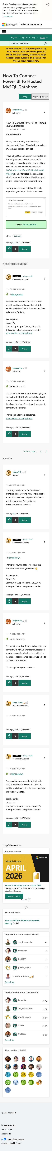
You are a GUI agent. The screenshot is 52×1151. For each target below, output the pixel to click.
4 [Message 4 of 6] (13, 427)
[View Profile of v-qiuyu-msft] (27, 276)
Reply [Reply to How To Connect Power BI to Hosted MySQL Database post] (24, 249)
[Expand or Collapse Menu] (4, 31)
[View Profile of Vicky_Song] (17, 702)
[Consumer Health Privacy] (26, 1143)
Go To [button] (42, 37)
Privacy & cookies (8, 1125)
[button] (25, 96)
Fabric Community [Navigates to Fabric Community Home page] (31, 24)
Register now (33, 60)
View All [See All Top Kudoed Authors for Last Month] (9, 1040)
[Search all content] (29, 43)
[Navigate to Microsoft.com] (9, 24)
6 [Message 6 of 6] (13, 513)
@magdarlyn (17, 294)
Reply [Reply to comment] (24, 348)
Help (33, 37)
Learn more (8, 16)
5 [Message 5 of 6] (13, 594)
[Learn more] (14, 896)
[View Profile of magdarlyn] (17, 109)
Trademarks (6, 1134)
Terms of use (6, 1129)
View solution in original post (19, 333)
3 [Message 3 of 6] (13, 729)
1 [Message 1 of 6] (13, 242)
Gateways (17, 236)
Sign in (24, 37)
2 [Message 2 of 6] (13, 342)
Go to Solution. (30, 224)
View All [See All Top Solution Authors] (9, 982)
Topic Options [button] (39, 96)
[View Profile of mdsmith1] (16, 471)
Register (14, 37)
